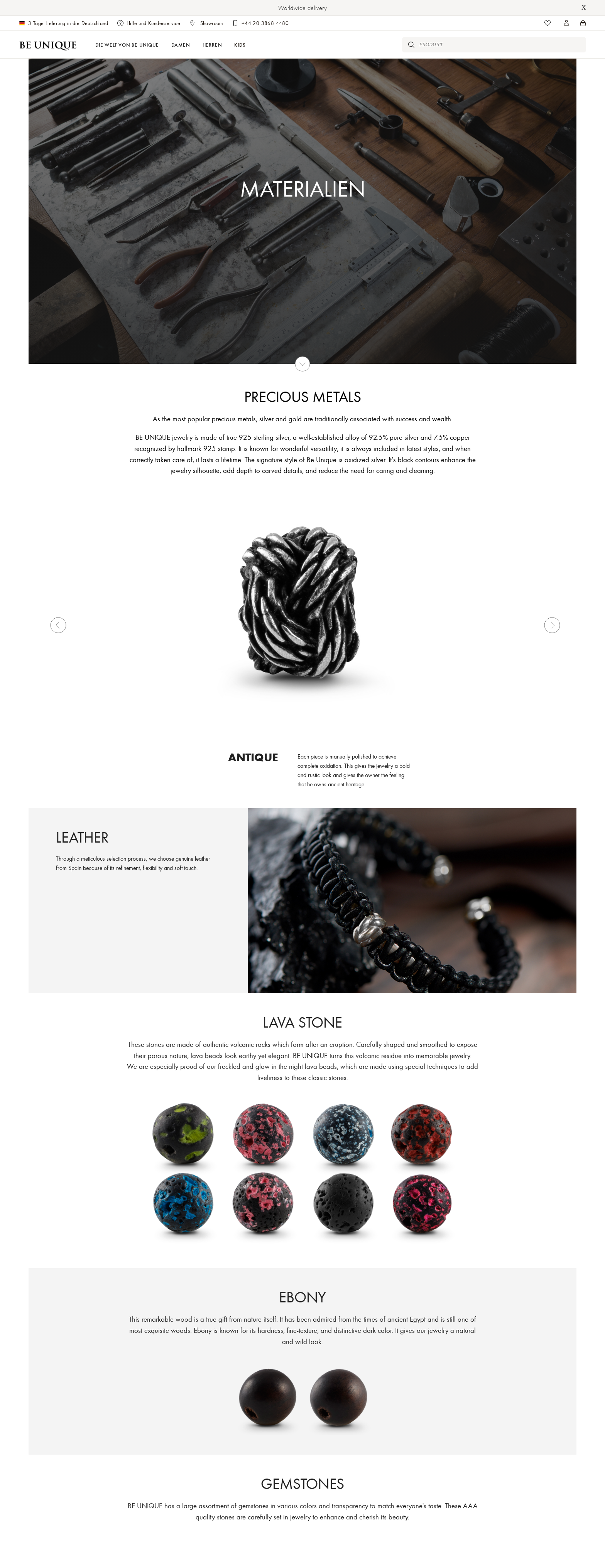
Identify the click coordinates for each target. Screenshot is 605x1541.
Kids (239, 44)
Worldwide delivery (302, 8)
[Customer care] (260, 23)
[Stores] (567, 23)
